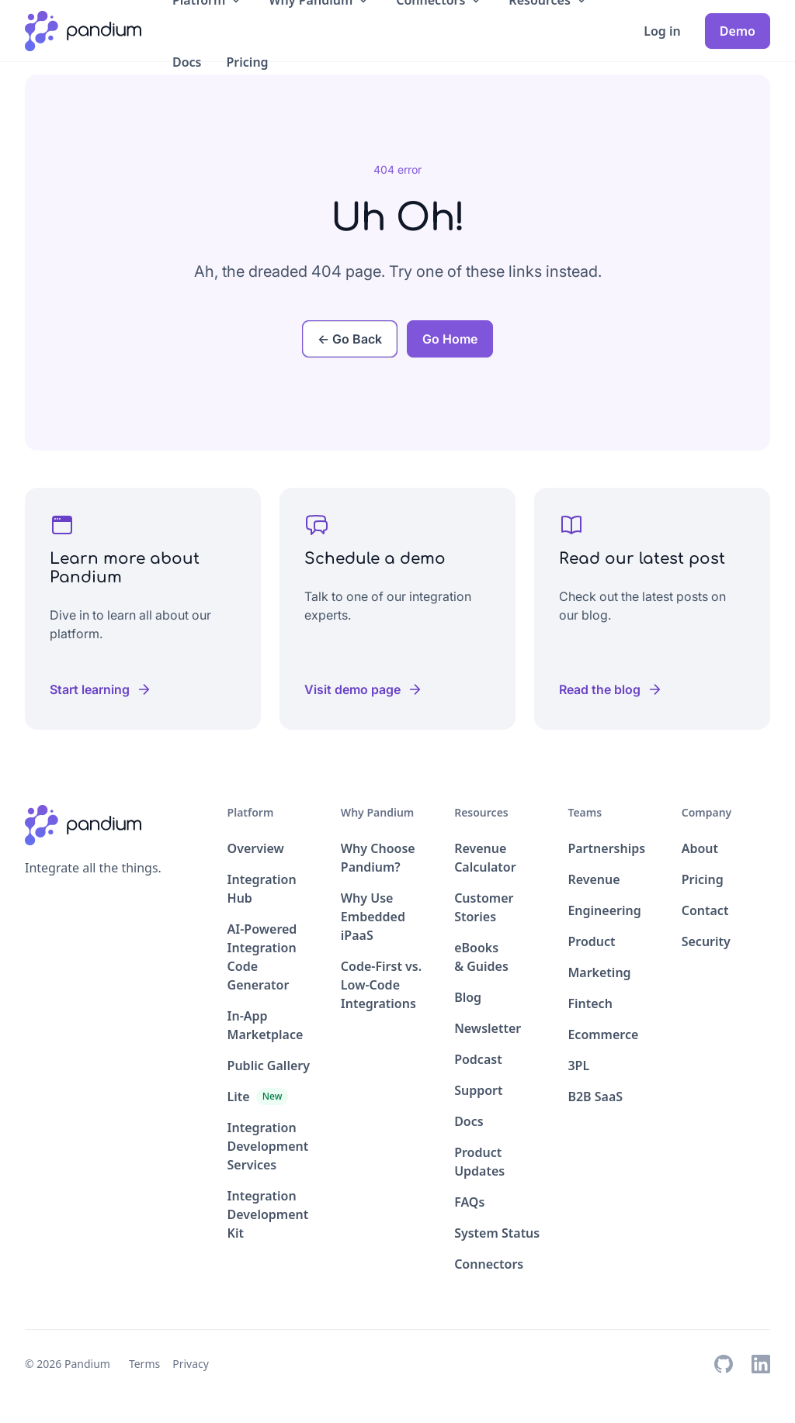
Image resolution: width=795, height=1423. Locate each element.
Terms (144, 1363)
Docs (187, 62)
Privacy (190, 1363)
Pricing (248, 62)
